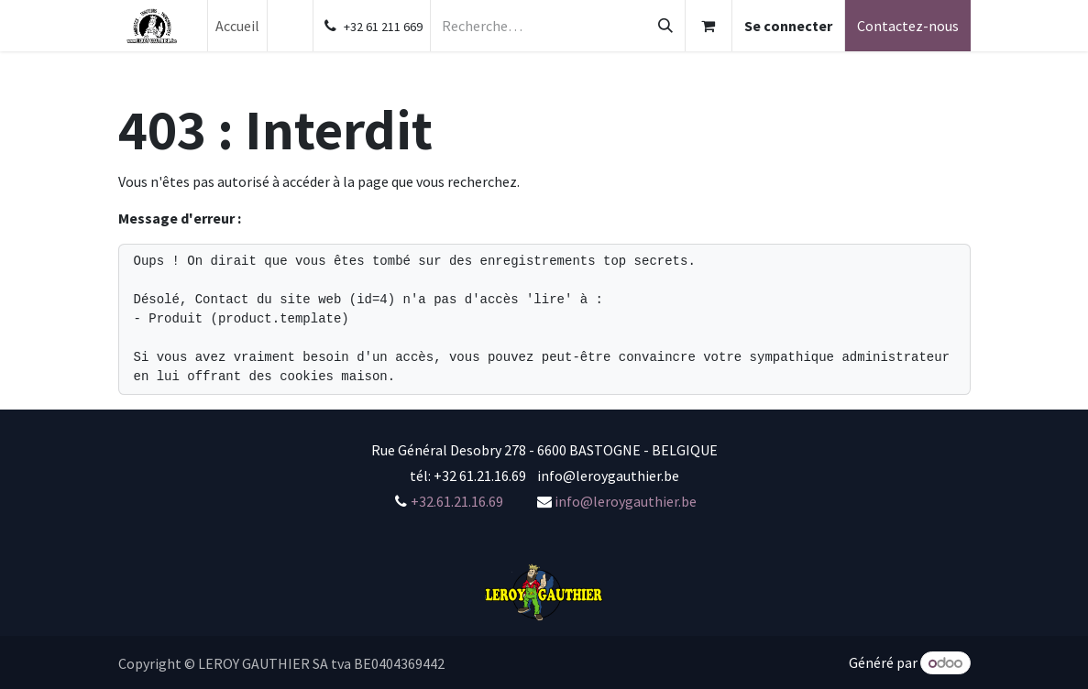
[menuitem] (237, 25)
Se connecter (788, 25)
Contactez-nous (908, 25)
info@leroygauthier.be (626, 501)
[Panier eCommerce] (708, 25)
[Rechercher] (665, 25)
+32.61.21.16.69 (457, 501)
